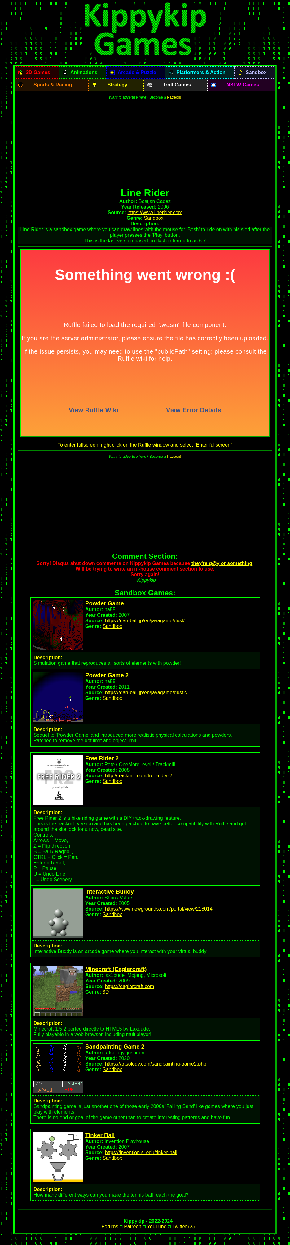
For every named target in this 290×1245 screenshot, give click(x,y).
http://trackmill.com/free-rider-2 (138, 775)
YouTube (157, 1226)
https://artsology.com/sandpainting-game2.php (155, 1063)
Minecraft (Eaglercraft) (116, 969)
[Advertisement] (145, 143)
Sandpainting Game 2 (114, 1046)
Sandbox (153, 218)
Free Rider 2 (102, 758)
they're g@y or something (221, 563)
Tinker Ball (100, 1135)
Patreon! (174, 97)
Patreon (132, 1226)
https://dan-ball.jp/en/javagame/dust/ (145, 620)
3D (106, 992)
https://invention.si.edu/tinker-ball (141, 1152)
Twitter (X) (183, 1226)
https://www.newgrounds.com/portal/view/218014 (159, 909)
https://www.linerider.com (155, 212)
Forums (109, 1226)
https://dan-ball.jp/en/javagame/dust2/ (146, 692)
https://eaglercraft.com (129, 986)
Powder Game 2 (107, 675)
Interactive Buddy (109, 891)
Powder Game (104, 603)
